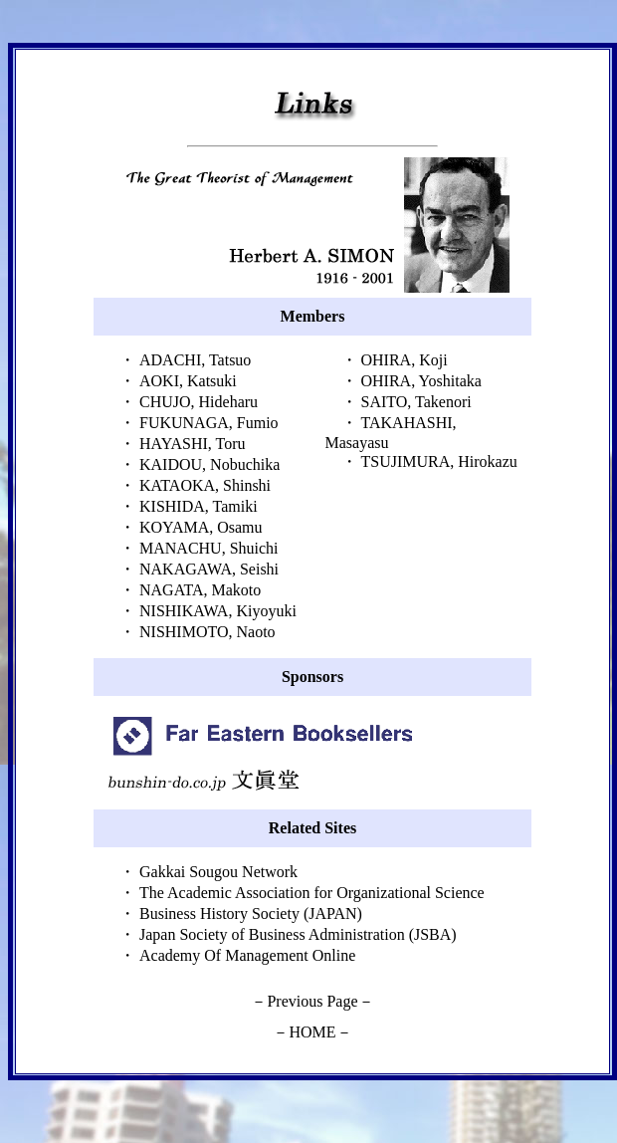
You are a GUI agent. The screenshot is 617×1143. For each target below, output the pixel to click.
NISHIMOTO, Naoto (207, 631)
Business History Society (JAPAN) (250, 913)
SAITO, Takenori (416, 401)
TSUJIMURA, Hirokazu (439, 461)
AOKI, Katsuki (188, 380)
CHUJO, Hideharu (198, 401)
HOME (312, 1032)
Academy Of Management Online (247, 955)
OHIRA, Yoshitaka (421, 380)
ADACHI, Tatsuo (195, 359)
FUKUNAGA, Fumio (209, 422)
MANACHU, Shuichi (209, 548)
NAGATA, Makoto (200, 589)
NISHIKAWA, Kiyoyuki (218, 610)
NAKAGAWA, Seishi (209, 569)
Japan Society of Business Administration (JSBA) (298, 934)
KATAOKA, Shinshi (205, 485)
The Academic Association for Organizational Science (312, 892)
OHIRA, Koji (404, 359)
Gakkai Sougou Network (218, 871)
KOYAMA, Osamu (201, 527)
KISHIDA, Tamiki (198, 506)
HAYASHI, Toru (192, 443)
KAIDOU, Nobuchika (209, 464)
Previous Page (312, 1001)
